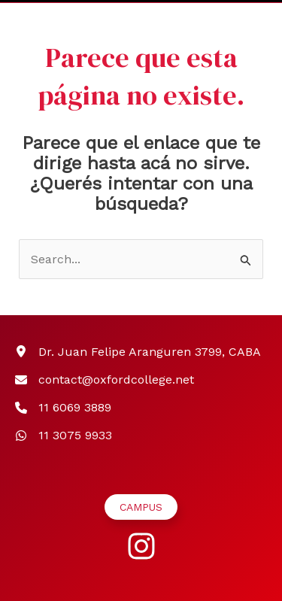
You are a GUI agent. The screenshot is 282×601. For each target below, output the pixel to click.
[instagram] (141, 546)
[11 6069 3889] (63, 407)
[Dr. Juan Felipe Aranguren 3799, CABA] (138, 351)
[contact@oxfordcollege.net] (104, 379)
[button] (141, 507)
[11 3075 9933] (63, 435)
